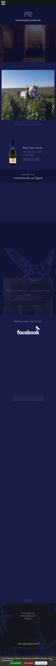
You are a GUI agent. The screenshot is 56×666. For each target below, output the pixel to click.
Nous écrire (28, 600)
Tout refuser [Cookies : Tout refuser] (28, 663)
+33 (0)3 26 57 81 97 (29, 643)
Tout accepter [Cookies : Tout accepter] (16, 663)
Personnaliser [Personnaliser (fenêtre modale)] (41, 663)
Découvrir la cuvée (31, 158)
